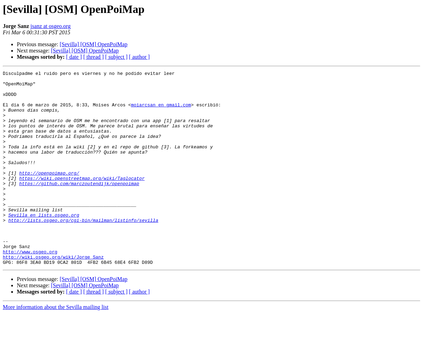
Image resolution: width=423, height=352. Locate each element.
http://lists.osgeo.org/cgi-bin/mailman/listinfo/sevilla (83, 250)
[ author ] (139, 57)
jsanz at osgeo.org (50, 26)
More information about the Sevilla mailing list (55, 346)
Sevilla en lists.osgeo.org (43, 244)
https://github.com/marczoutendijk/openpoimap (79, 206)
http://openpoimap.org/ (49, 194)
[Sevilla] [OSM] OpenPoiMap (94, 44)
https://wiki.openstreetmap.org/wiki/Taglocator (82, 200)
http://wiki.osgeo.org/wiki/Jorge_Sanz (53, 294)
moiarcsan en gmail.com (161, 112)
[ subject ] (116, 57)
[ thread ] (93, 57)
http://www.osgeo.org (30, 288)
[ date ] (74, 57)
